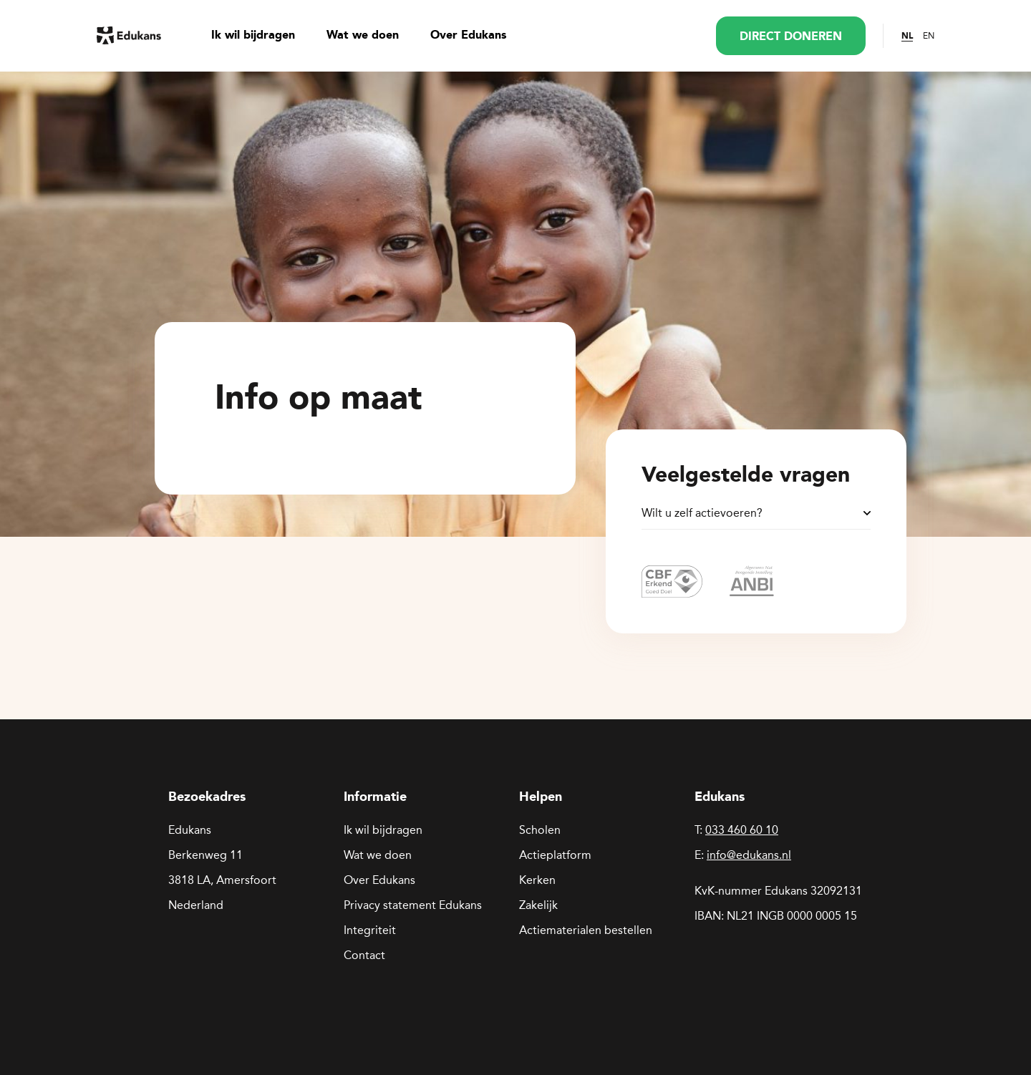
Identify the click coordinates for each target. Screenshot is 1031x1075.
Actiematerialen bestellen (585, 930)
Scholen (540, 830)
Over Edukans (468, 36)
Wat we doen (362, 36)
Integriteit (370, 930)
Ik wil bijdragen (253, 36)
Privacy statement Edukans (413, 905)
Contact (364, 955)
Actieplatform (555, 855)
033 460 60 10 (741, 830)
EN (928, 36)
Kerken (537, 880)
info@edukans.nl (749, 855)
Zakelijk (538, 905)
